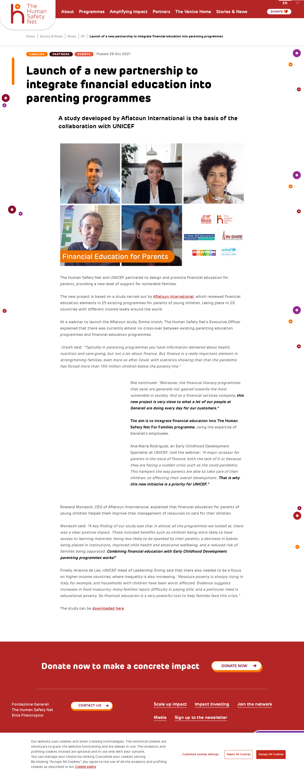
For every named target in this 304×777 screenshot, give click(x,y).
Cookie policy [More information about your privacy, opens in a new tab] (85, 767)
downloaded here (108, 608)
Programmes (92, 11)
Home (30, 36)
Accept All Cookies (271, 754)
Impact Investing (212, 704)
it (297, 3)
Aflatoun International (173, 296)
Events (84, 54)
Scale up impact (170, 704)
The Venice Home (193, 11)
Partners (161, 11)
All (83, 36)
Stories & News (231, 11)
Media (160, 717)
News (72, 36)
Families (37, 54)
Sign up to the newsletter (201, 717)
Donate (275, 12)
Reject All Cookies (238, 754)
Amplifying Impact (129, 11)
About (67, 11)
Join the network (254, 704)
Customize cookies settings (200, 754)
